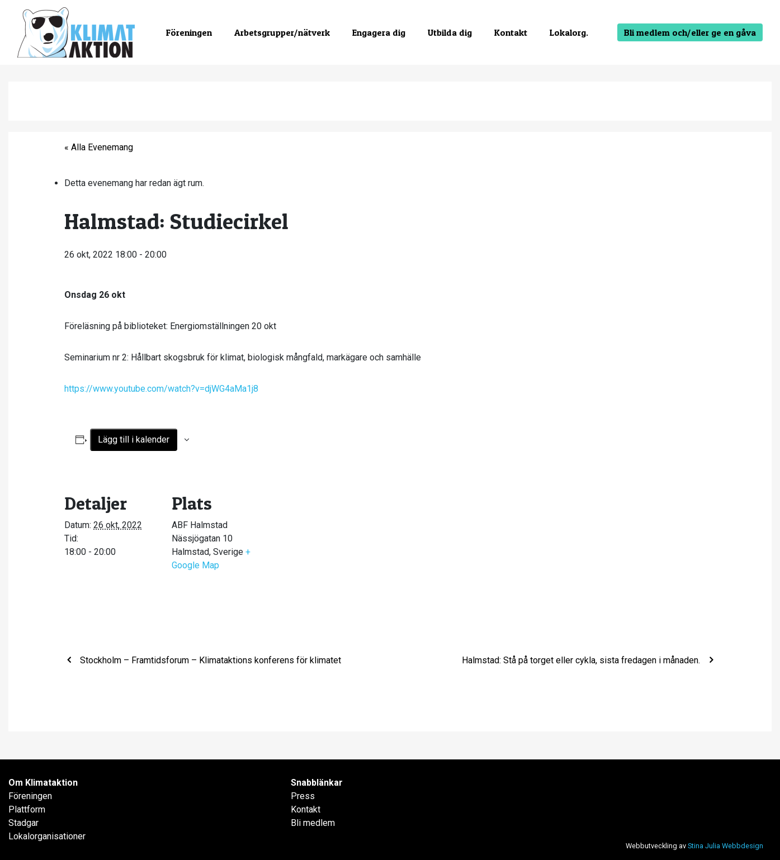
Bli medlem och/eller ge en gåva (690, 32)
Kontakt (510, 32)
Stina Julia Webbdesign (725, 846)
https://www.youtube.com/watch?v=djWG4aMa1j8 (161, 388)
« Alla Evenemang (98, 147)
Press (303, 796)
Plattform (26, 809)
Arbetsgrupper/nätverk (282, 32)
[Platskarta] (338, 552)
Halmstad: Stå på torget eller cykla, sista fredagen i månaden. (582, 660)
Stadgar (23, 823)
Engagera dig (378, 32)
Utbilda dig (450, 32)
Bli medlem (313, 823)
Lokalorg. (569, 32)
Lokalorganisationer (47, 836)
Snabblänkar (317, 782)
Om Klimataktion (43, 782)
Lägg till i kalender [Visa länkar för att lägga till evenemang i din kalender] (133, 439)
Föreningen (189, 32)
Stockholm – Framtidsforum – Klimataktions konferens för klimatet (209, 660)
